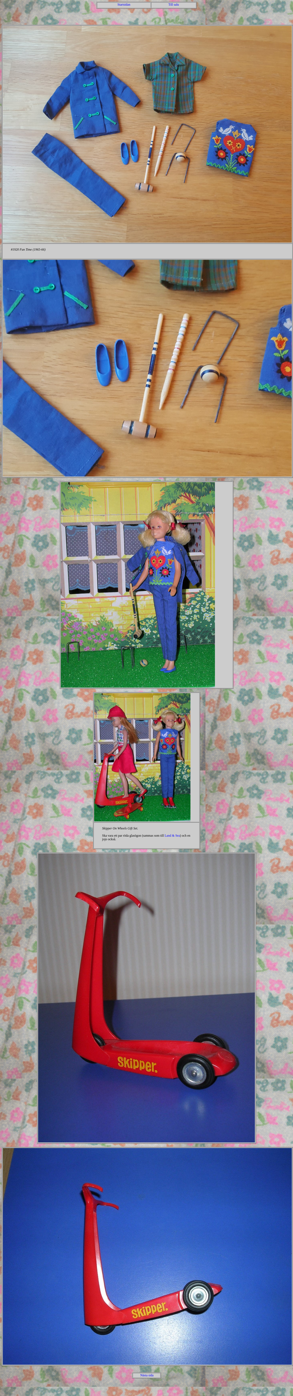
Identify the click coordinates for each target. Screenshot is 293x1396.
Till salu (173, 4)
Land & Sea (172, 835)
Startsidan (123, 4)
